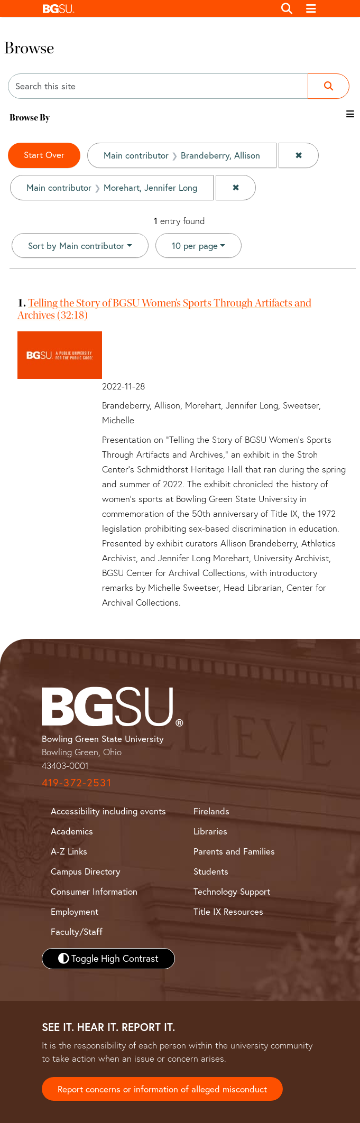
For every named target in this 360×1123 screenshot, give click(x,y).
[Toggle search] (287, 8)
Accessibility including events (108, 810)
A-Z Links (69, 851)
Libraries (210, 831)
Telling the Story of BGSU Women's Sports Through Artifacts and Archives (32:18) (164, 308)
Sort (76, 245)
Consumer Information (94, 891)
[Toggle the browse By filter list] (350, 113)
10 (195, 244)
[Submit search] (328, 86)
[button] (156, 8)
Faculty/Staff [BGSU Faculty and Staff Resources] (77, 931)
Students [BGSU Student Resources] (210, 871)
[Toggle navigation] (311, 8)
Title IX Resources (228, 911)
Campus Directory (86, 871)
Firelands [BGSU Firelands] (211, 810)
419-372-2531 (77, 782)
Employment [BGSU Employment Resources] (74, 911)
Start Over (44, 154)
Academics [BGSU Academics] (72, 831)
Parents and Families (234, 851)
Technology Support (231, 891)
